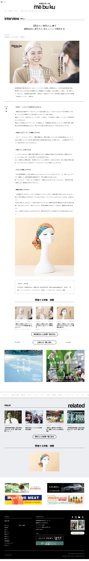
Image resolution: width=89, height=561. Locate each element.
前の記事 (17, 345)
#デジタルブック (12, 396)
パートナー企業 (40, 527)
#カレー (48, 396)
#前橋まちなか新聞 (21, 396)
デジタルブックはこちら (77, 535)
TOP (5, 10)
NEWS (6, 529)
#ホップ (84, 396)
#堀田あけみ (66, 396)
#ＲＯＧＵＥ (35, 396)
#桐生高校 (60, 396)
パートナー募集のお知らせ (43, 529)
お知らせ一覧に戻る (44, 343)
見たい (6, 531)
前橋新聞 (6, 543)
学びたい (6, 547)
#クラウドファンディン (75, 396)
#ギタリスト (42, 396)
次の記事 (68, 345)
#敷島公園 (29, 396)
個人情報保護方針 (8, 556)
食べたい (6, 527)
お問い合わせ (39, 531)
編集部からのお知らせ (42, 524)
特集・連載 (22, 527)
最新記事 (6, 523)
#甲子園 (54, 396)
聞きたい (6, 536)
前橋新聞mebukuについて (43, 522)
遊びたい (6, 538)
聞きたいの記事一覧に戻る (44, 438)
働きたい (6, 540)
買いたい (6, 534)
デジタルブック (8, 545)
